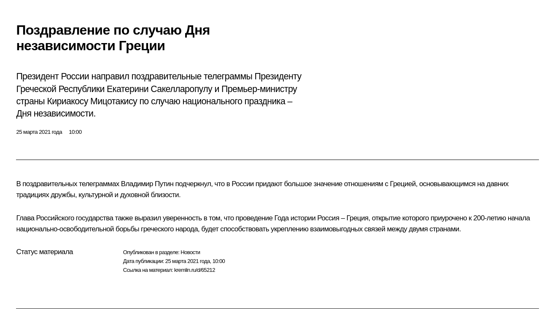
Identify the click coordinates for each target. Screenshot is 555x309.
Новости (190, 252)
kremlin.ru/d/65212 (194, 270)
